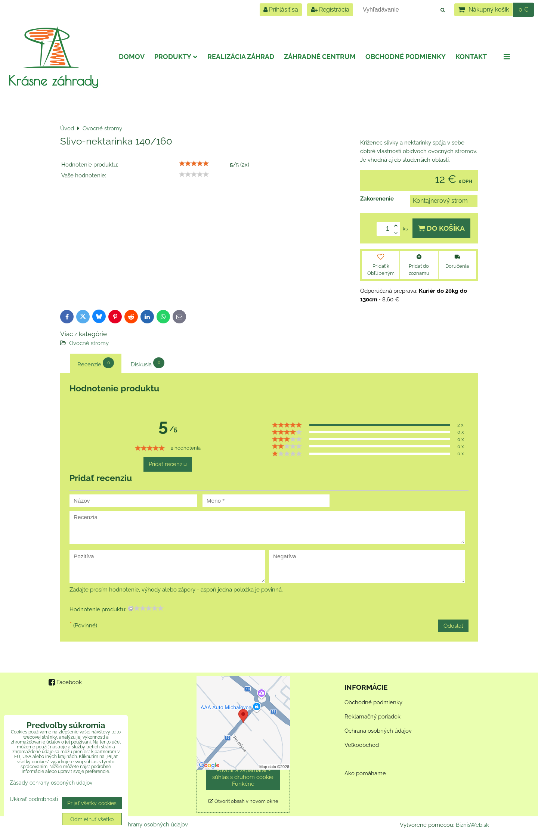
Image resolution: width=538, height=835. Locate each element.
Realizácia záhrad (240, 56)
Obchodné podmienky (405, 56)
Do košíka (441, 228)
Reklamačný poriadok (372, 716)
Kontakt (471, 56)
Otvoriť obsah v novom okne (243, 801)
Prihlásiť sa (280, 9)
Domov (132, 56)
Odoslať (453, 626)
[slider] (194, 164)
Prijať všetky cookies (92, 803)
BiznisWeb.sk (472, 825)
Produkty (176, 56)
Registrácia (330, 9)
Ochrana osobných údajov (378, 730)
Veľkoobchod (361, 745)
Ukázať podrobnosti (34, 799)
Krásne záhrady (53, 80)
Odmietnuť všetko (92, 819)
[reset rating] (131, 608)
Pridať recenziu (168, 464)
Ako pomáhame (365, 773)
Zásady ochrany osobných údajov (145, 824)
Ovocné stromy (89, 343)
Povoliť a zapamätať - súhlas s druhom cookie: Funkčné (243, 777)
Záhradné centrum (320, 56)
